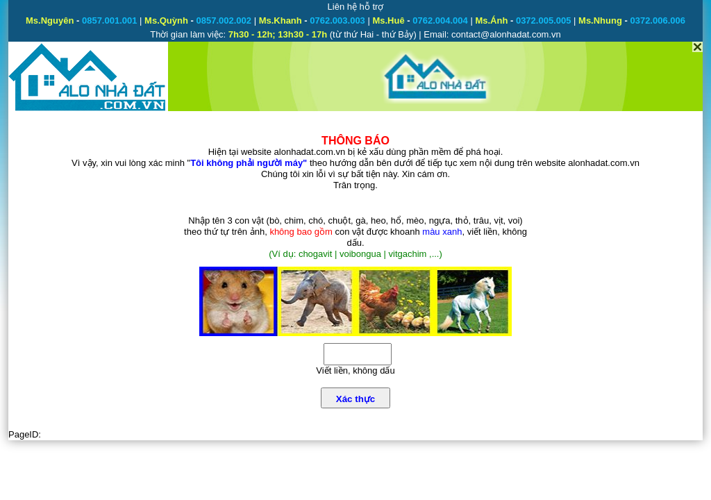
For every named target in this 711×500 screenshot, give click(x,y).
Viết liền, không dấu (355, 370)
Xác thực (355, 399)
